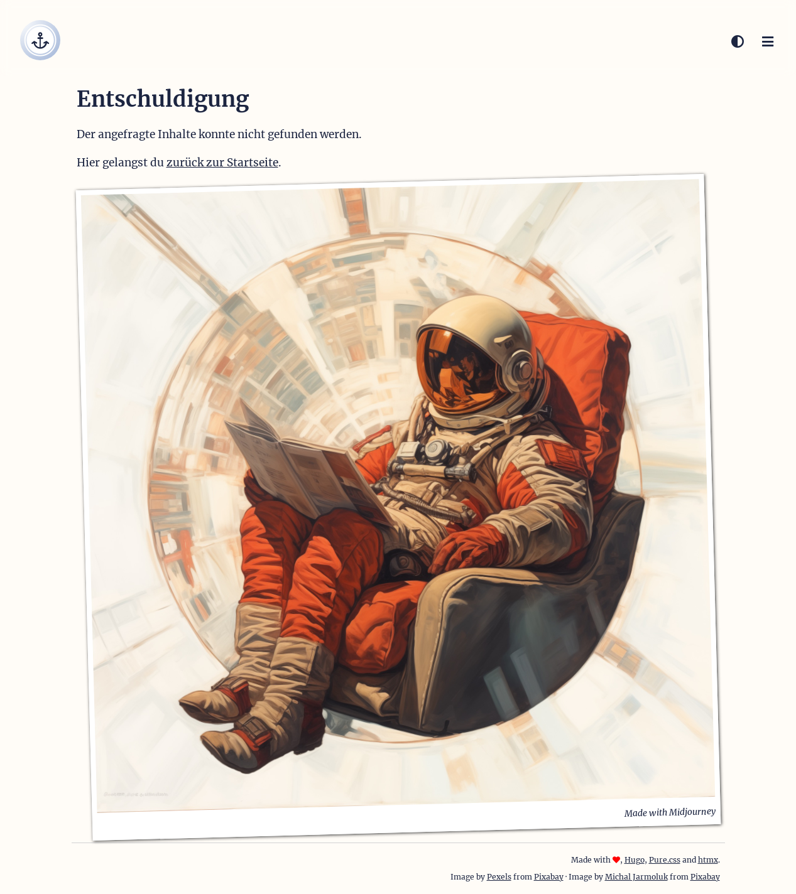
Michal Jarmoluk (636, 876)
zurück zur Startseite (222, 163)
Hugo (634, 859)
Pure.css (664, 859)
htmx (708, 859)
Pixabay (549, 876)
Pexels (499, 876)
